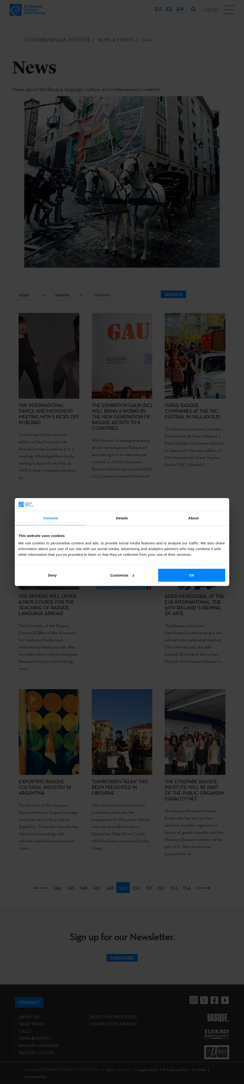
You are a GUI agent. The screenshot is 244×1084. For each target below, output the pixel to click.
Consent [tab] (50, 518)
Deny (52, 575)
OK (191, 575)
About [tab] (193, 518)
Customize (122, 575)
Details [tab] (122, 518)
